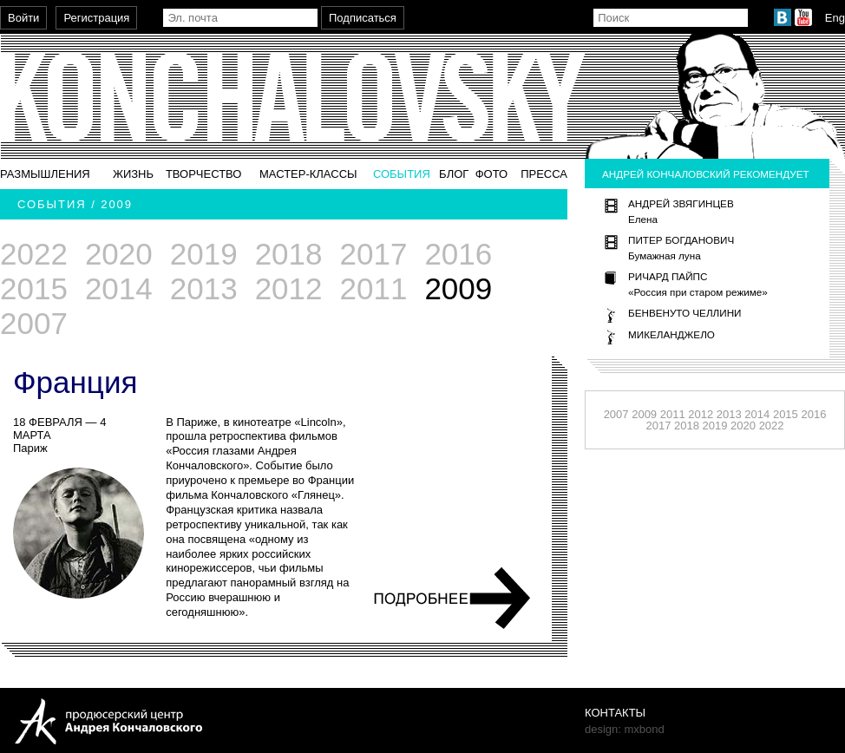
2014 (119, 288)
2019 (204, 254)
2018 (289, 254)
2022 (34, 254)
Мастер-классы (308, 173)
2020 (119, 254)
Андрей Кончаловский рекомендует (705, 174)
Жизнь (133, 173)
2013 (204, 288)
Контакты (615, 712)
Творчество (204, 173)
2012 (289, 288)
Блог (453, 173)
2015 (34, 288)
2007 (34, 323)
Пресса (544, 173)
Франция (75, 382)
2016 (458, 254)
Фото (491, 173)
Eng (835, 17)
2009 (644, 414)
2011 (374, 288)
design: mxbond (625, 729)
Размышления (45, 173)
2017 (374, 254)
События (401, 173)
